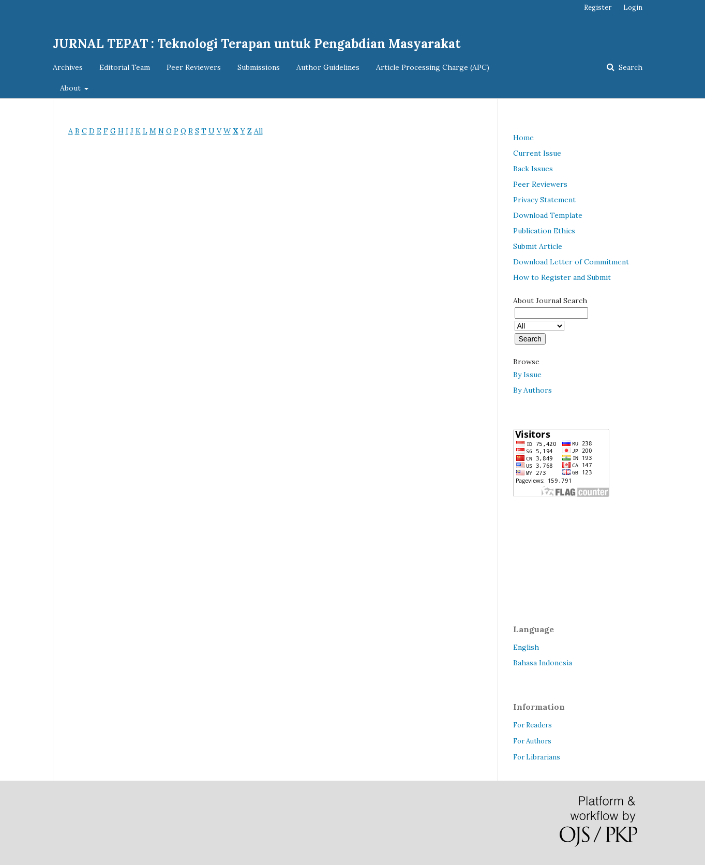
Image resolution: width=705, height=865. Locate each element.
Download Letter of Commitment (571, 261)
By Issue (527, 374)
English (526, 647)
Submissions (258, 67)
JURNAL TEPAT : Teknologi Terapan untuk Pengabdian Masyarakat (256, 44)
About (71, 88)
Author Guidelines (327, 67)
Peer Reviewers (194, 67)
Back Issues (533, 168)
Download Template (547, 215)
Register (597, 7)
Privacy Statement (544, 199)
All (258, 131)
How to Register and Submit (562, 277)
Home (523, 137)
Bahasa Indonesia (542, 662)
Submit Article (537, 246)
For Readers (532, 725)
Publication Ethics (544, 230)
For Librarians (536, 757)
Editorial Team (124, 67)
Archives (68, 67)
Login (632, 7)
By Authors (532, 390)
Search (629, 67)
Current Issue (537, 153)
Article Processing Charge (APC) (432, 67)
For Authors (532, 741)
